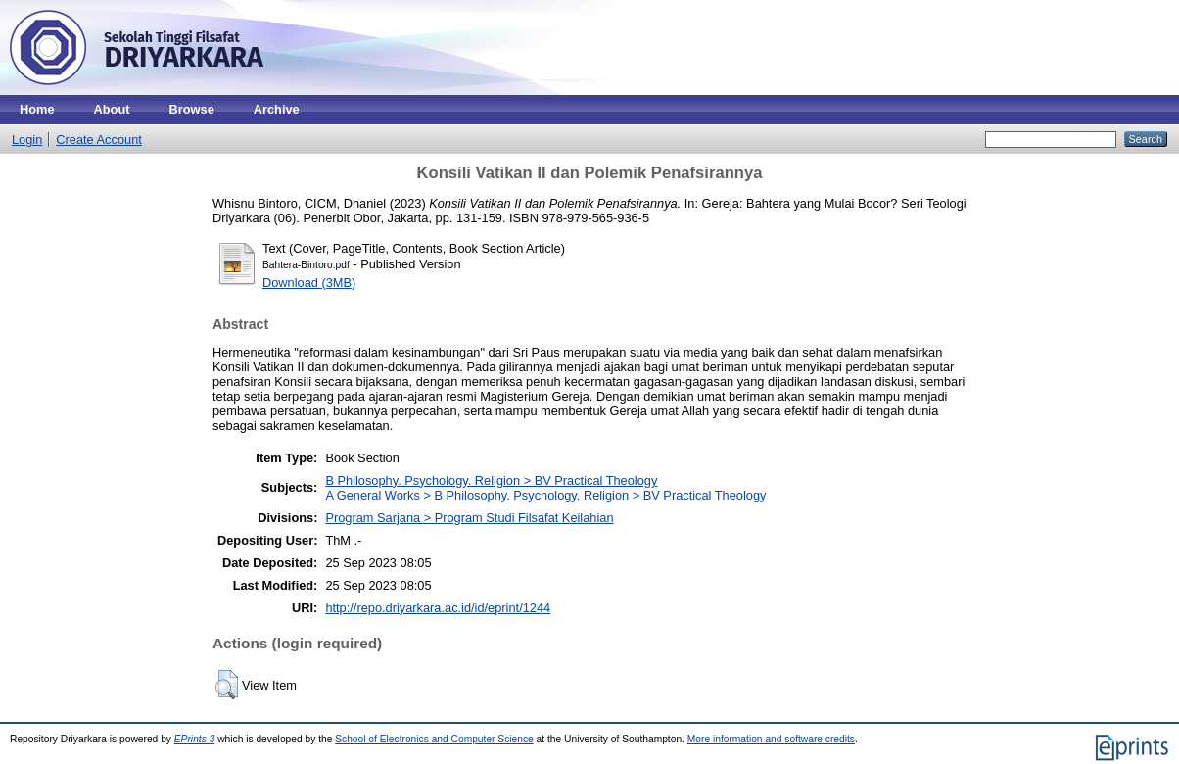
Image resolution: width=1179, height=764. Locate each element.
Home (37, 109)
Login (27, 139)
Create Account (99, 139)
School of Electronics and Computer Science (434, 739)
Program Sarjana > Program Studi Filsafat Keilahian (469, 517)
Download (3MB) (308, 282)
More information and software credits (771, 739)
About (112, 109)
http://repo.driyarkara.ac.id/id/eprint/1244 (437, 607)
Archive (277, 109)
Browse (191, 109)
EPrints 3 (194, 739)
